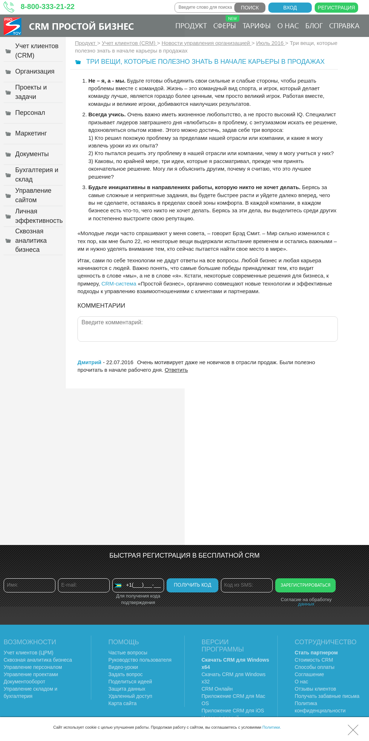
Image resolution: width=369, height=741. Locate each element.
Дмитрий (89, 362)
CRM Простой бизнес (81, 26)
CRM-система (118, 283)
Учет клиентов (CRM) (129, 43)
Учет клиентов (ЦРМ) (29, 652)
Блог (314, 25)
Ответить (176, 370)
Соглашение (309, 674)
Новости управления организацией (206, 43)
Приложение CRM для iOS (233, 710)
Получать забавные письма (327, 696)
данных (306, 604)
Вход (290, 8)
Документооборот (24, 681)
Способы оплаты (315, 667)
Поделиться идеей (130, 681)
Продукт (191, 25)
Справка (344, 25)
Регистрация (336, 8)
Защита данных (126, 689)
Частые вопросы (127, 652)
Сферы (226, 22)
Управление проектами (31, 674)
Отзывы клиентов (315, 689)
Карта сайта (122, 703)
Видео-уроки (123, 667)
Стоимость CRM (314, 660)
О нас (288, 25)
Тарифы (257, 25)
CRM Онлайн (217, 689)
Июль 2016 (270, 43)
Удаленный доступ (130, 696)
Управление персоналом (33, 667)
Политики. (271, 727)
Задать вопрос (125, 674)
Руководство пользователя (139, 660)
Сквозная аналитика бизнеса (38, 660)
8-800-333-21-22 (48, 7)
